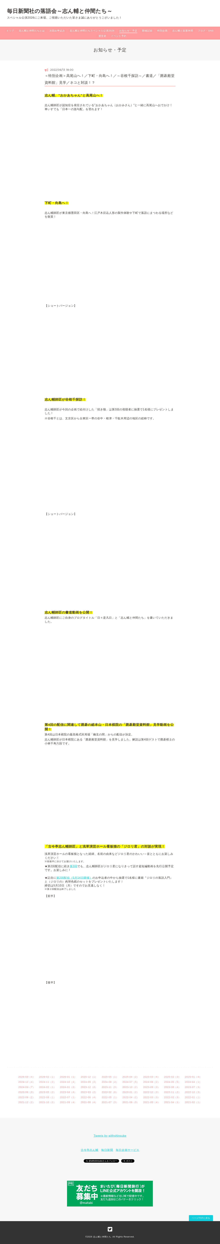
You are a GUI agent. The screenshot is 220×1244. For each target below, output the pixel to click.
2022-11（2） (172, 1092)
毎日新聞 (107, 1150)
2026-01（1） (68, 1076)
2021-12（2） (26, 1102)
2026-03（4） (26, 1076)
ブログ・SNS (206, 30)
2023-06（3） (26, 1092)
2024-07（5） (131, 1082)
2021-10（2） (47, 1102)
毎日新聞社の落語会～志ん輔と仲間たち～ (59, 11)
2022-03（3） (151, 1097)
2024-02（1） (47, 1087)
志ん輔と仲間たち (102, 1237)
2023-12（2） (89, 1087)
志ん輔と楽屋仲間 (182, 30)
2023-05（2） (47, 1092)
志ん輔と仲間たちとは (32, 30)
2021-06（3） (131, 1102)
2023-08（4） (172, 1087)
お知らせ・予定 (128, 30)
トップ (10, 30)
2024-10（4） (68, 1082)
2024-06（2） (151, 1082)
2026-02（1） (47, 1076)
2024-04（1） (193, 1082)
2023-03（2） (89, 1092)
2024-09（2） (89, 1082)
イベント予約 (118, 36)
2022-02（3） (172, 1097)
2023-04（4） (68, 1092)
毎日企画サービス (127, 1150)
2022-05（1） (110, 1097)
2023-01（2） (131, 1092)
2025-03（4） (151, 1076)
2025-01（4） (193, 1076)
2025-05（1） (110, 1076)
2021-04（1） (172, 1102)
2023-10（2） (131, 1087)
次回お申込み (57, 30)
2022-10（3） (193, 1092)
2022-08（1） (47, 1097)
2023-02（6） (110, 1092)
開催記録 (147, 30)
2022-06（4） (89, 1097)
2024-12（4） (26, 1082)
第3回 (73, 866)
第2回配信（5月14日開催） (74, 877)
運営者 (102, 36)
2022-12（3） (151, 1092)
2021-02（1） (193, 1102)
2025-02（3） (172, 1076)
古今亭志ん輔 (89, 1150)
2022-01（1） (193, 1097)
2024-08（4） (110, 1082)
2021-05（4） (151, 1102)
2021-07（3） (110, 1102)
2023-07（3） (193, 1087)
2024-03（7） (26, 1087)
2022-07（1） (68, 1097)
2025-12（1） (89, 1076)
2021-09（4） (68, 1102)
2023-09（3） (151, 1087)
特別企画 (162, 30)
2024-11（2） (47, 1082)
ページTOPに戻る (201, 1218)
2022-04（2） (131, 1097)
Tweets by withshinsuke (110, 1135)
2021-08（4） (89, 1102)
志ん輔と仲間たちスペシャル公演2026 (92, 30)
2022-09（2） (26, 1097)
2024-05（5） (172, 1082)
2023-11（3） (110, 1087)
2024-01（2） (68, 1087)
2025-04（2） (131, 1076)
